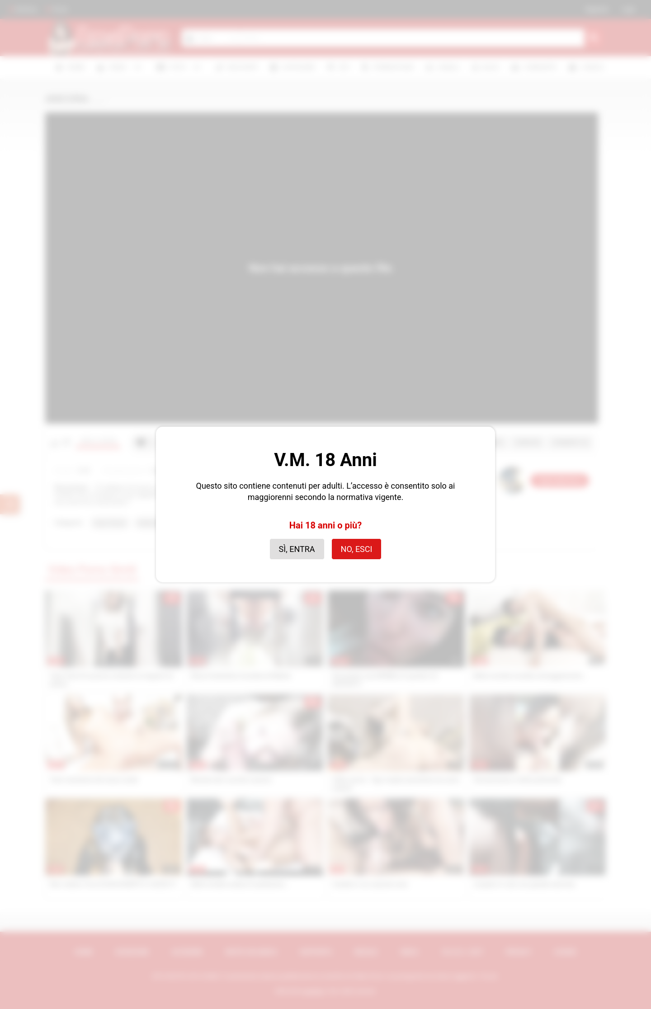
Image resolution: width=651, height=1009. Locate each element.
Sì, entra (297, 549)
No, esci (357, 549)
